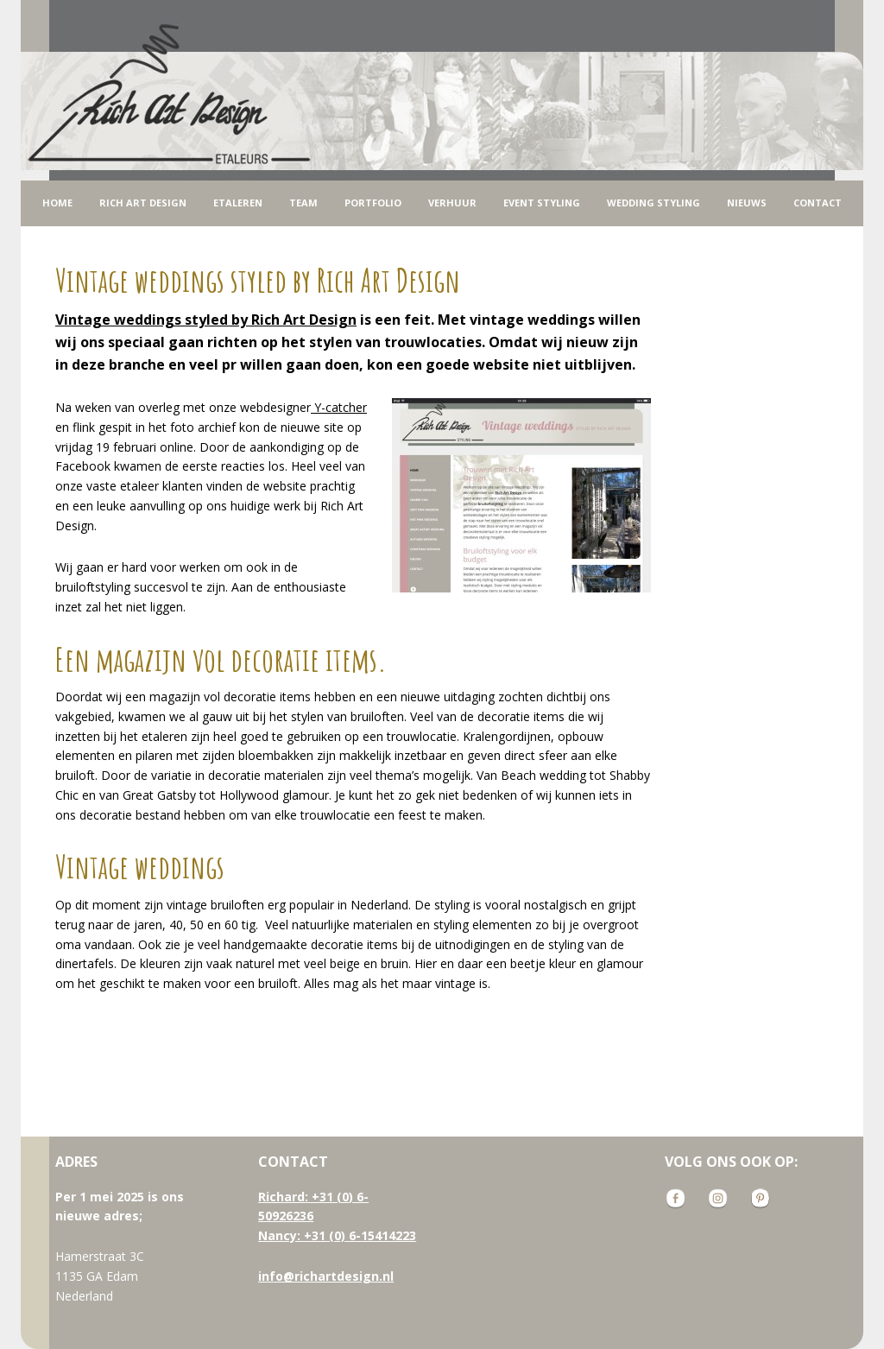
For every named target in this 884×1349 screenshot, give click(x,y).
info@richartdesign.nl (326, 1276)
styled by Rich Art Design (206, 319)
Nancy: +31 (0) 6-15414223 (337, 1235)
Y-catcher (339, 407)
